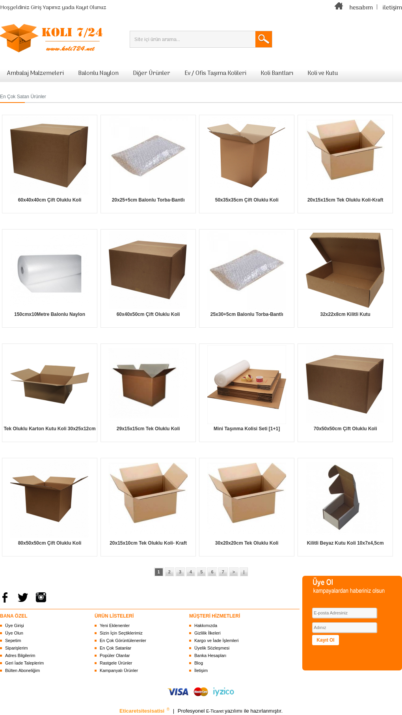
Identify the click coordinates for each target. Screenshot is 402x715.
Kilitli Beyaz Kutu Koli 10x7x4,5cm (345, 543)
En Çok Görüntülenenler (123, 640)
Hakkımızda (205, 625)
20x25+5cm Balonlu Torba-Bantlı (148, 200)
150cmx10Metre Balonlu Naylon (49, 314)
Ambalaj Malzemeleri (35, 73)
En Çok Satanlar (115, 648)
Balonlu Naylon (98, 73)
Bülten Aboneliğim (22, 670)
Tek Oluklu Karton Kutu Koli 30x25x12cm (49, 428)
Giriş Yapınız (46, 7)
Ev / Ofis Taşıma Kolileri (215, 73)
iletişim (392, 8)
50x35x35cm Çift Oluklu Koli (247, 200)
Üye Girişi (14, 625)
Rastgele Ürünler (116, 663)
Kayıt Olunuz (91, 7)
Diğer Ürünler (151, 73)
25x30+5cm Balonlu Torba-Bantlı (246, 314)
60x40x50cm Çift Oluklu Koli (148, 314)
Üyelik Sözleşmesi (211, 648)
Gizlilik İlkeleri (207, 633)
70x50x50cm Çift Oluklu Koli (345, 428)
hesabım (361, 8)
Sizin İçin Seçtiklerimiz (121, 633)
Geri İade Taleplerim (24, 663)
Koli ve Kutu (322, 73)
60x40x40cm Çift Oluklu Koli (50, 200)
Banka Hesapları (210, 655)
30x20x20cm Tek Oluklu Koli (247, 543)
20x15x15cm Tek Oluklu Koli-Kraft (345, 200)
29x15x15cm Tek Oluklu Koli (148, 428)
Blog (198, 663)
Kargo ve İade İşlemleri (216, 640)
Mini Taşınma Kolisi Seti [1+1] (247, 428)
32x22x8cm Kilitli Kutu (345, 314)
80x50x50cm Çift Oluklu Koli (50, 543)
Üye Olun (14, 633)
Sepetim (13, 640)
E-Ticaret (215, 711)
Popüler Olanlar (115, 655)
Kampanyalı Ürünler (119, 670)
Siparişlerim (16, 648)
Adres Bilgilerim (20, 655)
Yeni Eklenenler (115, 625)
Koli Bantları (277, 73)
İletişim (201, 670)
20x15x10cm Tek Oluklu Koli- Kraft (148, 543)
